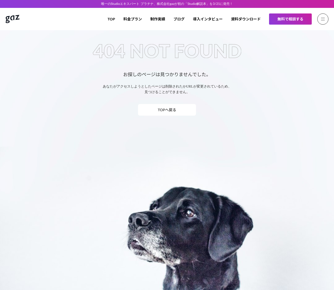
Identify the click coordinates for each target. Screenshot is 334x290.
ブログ (179, 19)
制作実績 (157, 19)
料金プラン (132, 19)
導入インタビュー (208, 19)
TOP (111, 19)
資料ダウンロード (246, 19)
